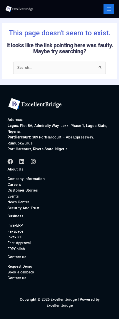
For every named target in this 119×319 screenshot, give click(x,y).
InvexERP (15, 225)
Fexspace (15, 231)
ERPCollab (16, 249)
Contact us (17, 278)
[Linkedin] (21, 161)
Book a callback (21, 272)
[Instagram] (33, 161)
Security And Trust (24, 208)
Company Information (26, 179)
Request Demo (20, 266)
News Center (18, 202)
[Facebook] (10, 161)
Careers (14, 184)
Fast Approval (19, 243)
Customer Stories (23, 190)
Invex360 (15, 237)
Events (13, 196)
